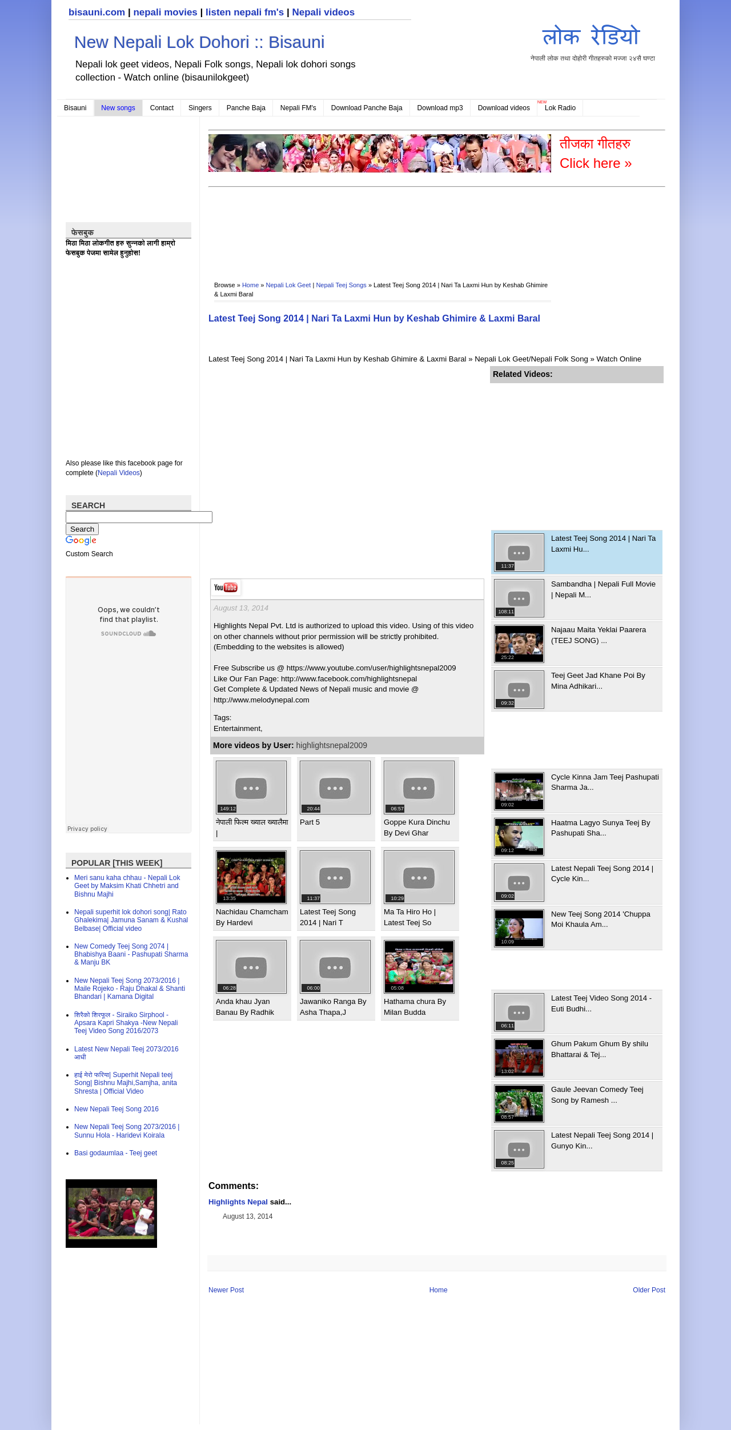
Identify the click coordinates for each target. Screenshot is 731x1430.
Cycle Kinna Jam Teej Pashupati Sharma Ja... (605, 782)
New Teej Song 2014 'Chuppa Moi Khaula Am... (600, 919)
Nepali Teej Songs (341, 285)
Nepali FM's (298, 108)
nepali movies (165, 12)
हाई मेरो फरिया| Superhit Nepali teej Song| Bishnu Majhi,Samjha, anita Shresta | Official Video (125, 1083)
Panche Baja (246, 108)
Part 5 (310, 822)
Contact (162, 108)
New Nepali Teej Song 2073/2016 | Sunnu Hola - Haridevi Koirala (126, 1131)
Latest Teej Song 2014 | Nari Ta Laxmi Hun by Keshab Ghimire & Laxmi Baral (374, 318)
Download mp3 (440, 108)
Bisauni (75, 108)
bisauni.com (97, 12)
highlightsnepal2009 (332, 745)
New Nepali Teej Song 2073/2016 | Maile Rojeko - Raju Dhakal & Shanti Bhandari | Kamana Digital (129, 989)
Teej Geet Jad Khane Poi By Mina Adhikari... (598, 680)
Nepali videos (323, 12)
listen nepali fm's (245, 12)
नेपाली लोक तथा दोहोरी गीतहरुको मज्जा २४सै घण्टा (593, 40)
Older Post (649, 1290)
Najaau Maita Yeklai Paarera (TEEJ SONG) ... (598, 634)
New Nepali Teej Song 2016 (116, 1109)
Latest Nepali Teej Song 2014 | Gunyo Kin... (602, 1140)
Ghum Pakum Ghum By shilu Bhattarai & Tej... (599, 1048)
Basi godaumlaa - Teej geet (115, 1153)
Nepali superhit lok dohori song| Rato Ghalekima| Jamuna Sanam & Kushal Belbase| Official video (131, 920)
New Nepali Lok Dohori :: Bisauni (199, 42)
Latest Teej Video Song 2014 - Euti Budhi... (601, 1003)
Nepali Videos (119, 473)
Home (250, 285)
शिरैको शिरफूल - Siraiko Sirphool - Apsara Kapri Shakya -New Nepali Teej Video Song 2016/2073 (126, 1023)
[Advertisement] (416, 226)
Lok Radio (560, 108)
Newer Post (226, 1290)
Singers (200, 108)
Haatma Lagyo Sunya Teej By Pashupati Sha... (600, 827)
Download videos (504, 108)
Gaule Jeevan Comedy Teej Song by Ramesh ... (597, 1094)
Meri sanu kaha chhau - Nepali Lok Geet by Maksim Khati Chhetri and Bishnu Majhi (127, 886)
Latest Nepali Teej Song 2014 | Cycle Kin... (602, 873)
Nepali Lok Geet (288, 285)
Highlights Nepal (238, 1202)
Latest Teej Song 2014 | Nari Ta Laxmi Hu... (603, 543)
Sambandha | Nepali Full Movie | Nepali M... (603, 589)
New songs (118, 108)
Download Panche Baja (367, 108)
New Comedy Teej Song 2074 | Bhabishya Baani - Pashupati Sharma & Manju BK (131, 954)
